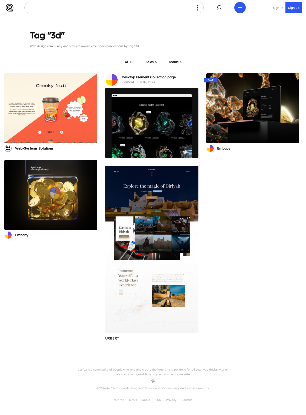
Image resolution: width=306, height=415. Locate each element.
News (133, 400)
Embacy (223, 148)
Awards (119, 400)
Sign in (278, 8)
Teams (175, 62)
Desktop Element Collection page (149, 77)
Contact (186, 400)
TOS (158, 400)
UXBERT (112, 338)
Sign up (294, 8)
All (129, 62)
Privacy (171, 400)
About (146, 400)
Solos (151, 62)
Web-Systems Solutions (34, 148)
